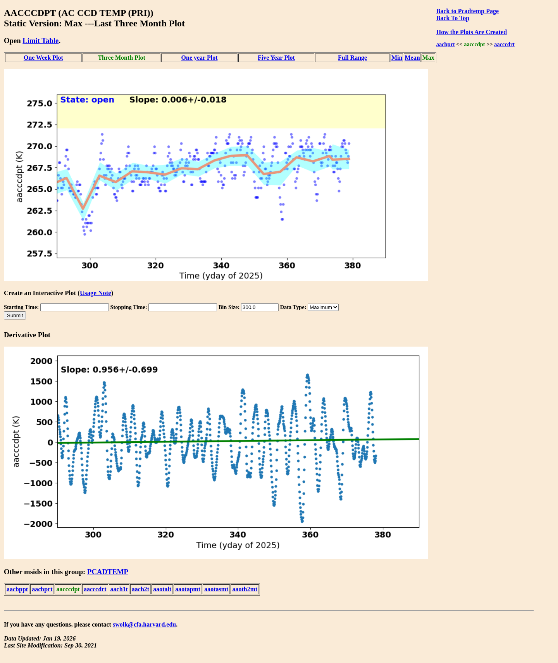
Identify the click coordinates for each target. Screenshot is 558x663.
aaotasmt (216, 589)
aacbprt (445, 44)
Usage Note (95, 293)
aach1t (119, 589)
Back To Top (452, 18)
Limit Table (40, 40)
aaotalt (162, 589)
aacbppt (17, 589)
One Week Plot (43, 57)
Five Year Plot (276, 57)
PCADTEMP (107, 572)
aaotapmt (187, 589)
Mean (412, 57)
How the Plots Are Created (471, 32)
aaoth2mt (244, 589)
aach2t (140, 589)
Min (396, 57)
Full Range (352, 57)
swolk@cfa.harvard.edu (144, 624)
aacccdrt (504, 44)
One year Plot (199, 57)
